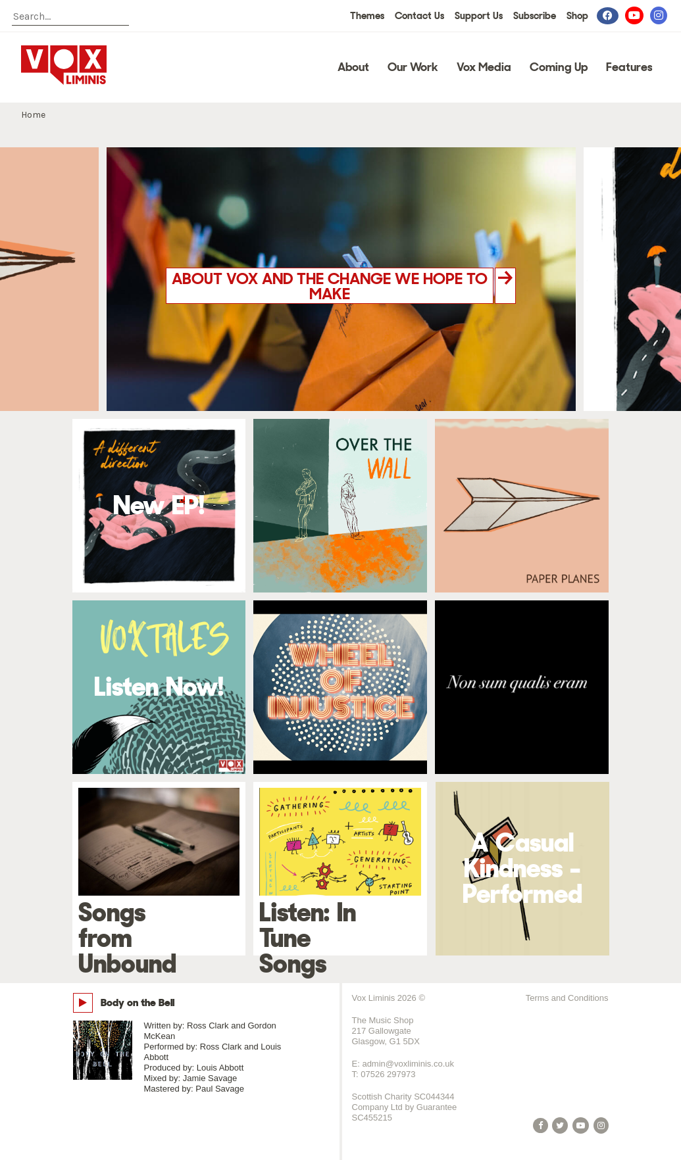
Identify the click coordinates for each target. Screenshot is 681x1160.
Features (629, 67)
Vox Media (484, 67)
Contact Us (419, 15)
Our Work (413, 67)
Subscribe (534, 15)
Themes (367, 15)
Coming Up (559, 67)
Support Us (479, 15)
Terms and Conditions (567, 998)
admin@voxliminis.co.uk (408, 1064)
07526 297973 (388, 1074)
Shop (577, 15)
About (353, 67)
